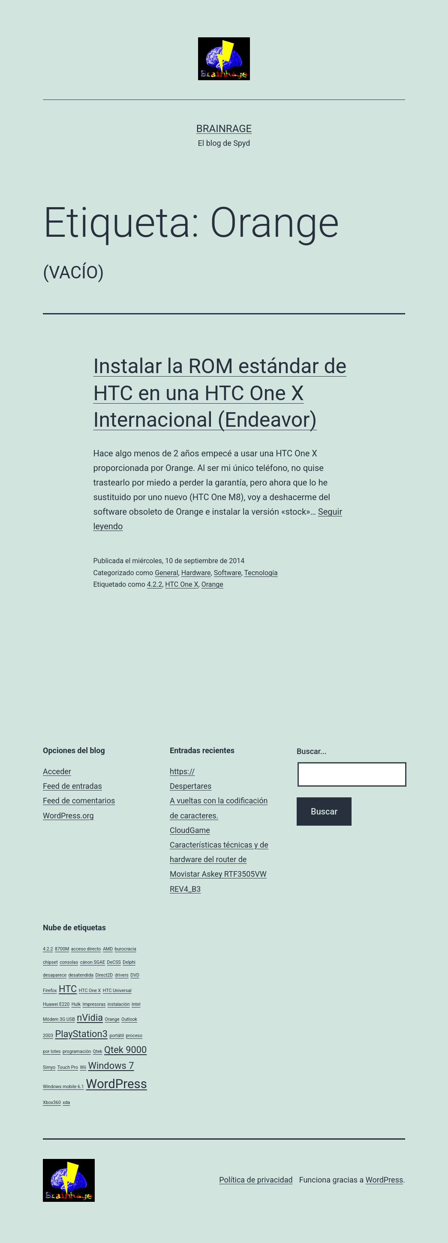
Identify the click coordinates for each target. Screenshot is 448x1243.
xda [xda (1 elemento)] (66, 1102)
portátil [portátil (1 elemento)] (116, 1035)
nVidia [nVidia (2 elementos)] (90, 1017)
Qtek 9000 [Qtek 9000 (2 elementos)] (125, 1049)
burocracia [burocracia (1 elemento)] (125, 949)
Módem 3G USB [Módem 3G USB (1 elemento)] (59, 1019)
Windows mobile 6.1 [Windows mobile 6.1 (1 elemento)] (63, 1086)
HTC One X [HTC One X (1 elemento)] (90, 990)
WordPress (384, 1179)
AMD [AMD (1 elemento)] (108, 949)
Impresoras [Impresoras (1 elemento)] (94, 1004)
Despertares (190, 785)
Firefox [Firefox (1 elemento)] (50, 990)
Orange (212, 584)
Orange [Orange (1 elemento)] (112, 1019)
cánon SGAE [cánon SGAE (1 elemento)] (92, 962)
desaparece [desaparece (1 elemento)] (54, 975)
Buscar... (312, 751)
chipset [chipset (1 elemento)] (50, 962)
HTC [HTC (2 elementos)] (68, 989)
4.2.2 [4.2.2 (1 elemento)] (48, 949)
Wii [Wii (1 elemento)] (83, 1067)
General (166, 573)
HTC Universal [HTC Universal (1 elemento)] (117, 990)
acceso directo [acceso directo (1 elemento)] (86, 949)
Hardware (196, 573)
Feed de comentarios (79, 800)
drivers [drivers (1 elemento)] (122, 975)
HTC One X (181, 584)
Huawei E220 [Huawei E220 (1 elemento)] (56, 1004)
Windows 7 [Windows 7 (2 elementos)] (111, 1065)
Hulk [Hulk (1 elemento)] (76, 1004)
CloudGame (190, 830)
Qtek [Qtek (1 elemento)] (97, 1051)
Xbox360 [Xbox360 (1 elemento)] (52, 1102)
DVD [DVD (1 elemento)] (134, 975)
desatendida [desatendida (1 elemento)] (81, 975)
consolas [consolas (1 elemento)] (69, 962)
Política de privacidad (255, 1179)
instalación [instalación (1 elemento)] (119, 1004)
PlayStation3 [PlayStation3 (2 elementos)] (81, 1034)
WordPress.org (68, 815)
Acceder (57, 771)
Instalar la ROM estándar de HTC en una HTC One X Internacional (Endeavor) (220, 393)
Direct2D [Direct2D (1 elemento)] (104, 975)
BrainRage (224, 129)
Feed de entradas (72, 785)
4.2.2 (154, 584)
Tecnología (260, 573)
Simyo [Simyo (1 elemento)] (49, 1067)
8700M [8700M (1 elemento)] (62, 949)
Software (227, 573)
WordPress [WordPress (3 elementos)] (116, 1084)
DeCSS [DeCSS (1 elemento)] (114, 962)
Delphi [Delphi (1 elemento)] (129, 962)
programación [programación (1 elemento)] (77, 1051)
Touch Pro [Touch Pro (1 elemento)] (67, 1067)
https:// (182, 771)
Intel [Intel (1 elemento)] (136, 1004)
